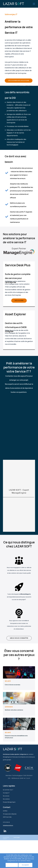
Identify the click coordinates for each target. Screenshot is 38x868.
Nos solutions (6, 799)
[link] (19, 247)
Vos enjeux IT (6, 793)
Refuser (12, 865)
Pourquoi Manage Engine (9, 802)
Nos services (6, 796)
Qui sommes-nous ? (8, 790)
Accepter (25, 865)
